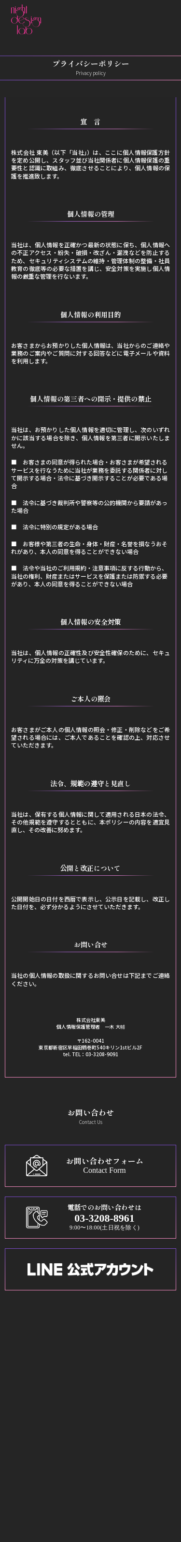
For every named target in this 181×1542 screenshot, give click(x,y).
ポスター (29, 1400)
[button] (136, 19)
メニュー (29, 1376)
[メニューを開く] (161, 19)
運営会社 (30, 1511)
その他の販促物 (39, 1425)
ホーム (26, 1351)
